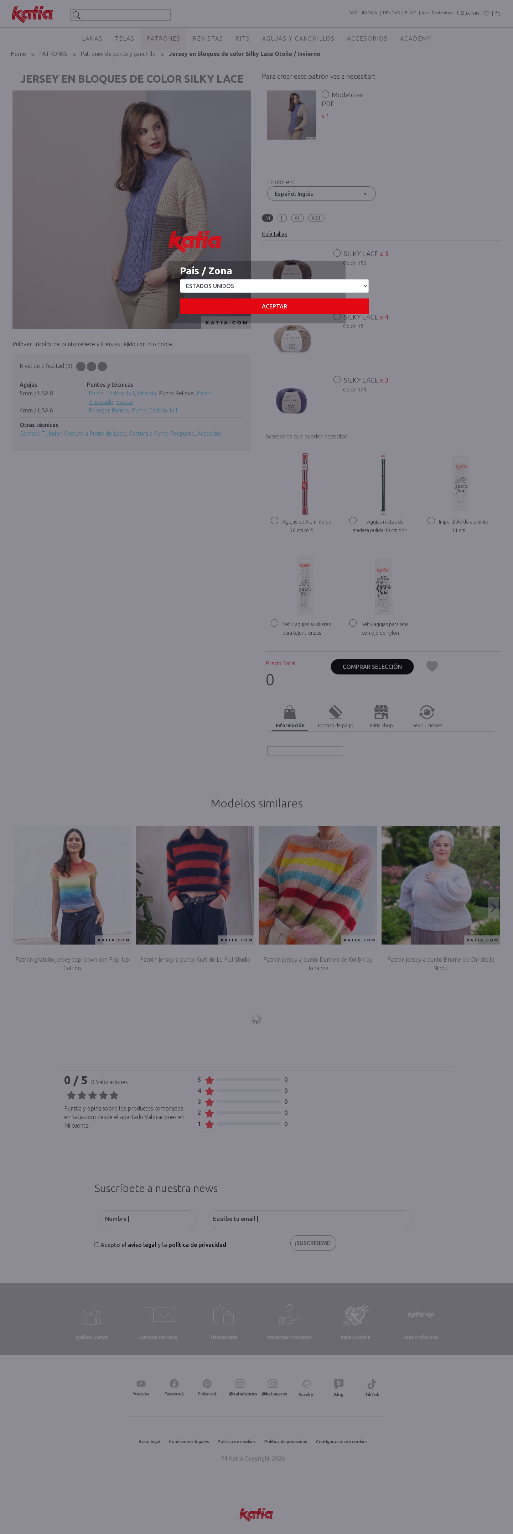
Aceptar (274, 306)
